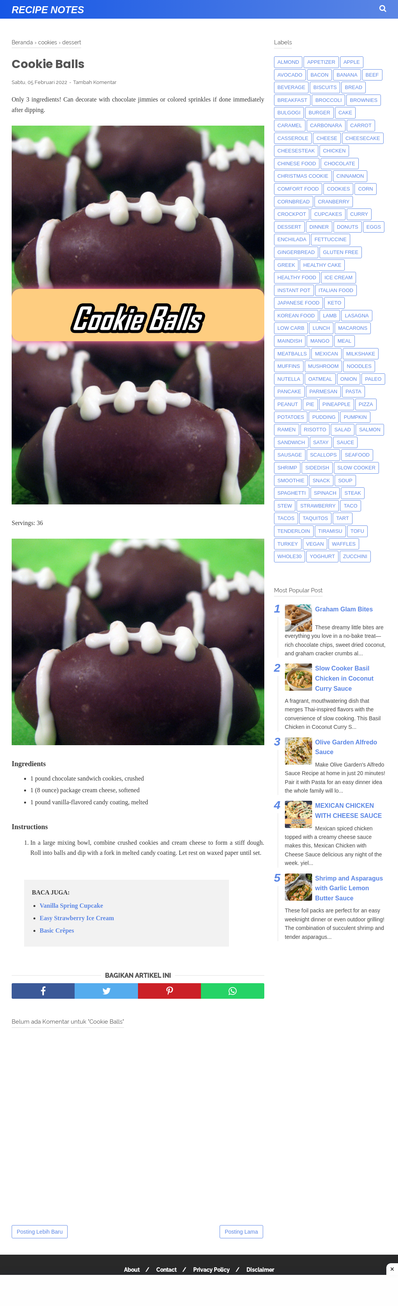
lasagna (356, 316)
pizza (366, 404)
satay (321, 442)
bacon (319, 75)
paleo (373, 379)
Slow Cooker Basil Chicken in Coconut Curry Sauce (344, 678)
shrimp (287, 468)
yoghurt (322, 556)
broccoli (328, 100)
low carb (291, 328)
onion (348, 379)
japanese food (298, 303)
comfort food (298, 189)
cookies (338, 189)
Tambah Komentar (95, 82)
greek (286, 265)
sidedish (317, 468)
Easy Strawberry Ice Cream (77, 918)
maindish (290, 341)
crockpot (292, 214)
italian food (336, 290)
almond (288, 62)
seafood (357, 455)
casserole (293, 138)
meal (344, 341)
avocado (290, 75)
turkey (288, 544)
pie (310, 404)
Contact (166, 1270)
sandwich (291, 442)
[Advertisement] (199, 1290)
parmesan (323, 391)
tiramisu (330, 531)
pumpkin (355, 417)
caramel (290, 125)
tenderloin (294, 531)
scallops (323, 455)
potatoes (291, 417)
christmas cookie (303, 176)
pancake (289, 391)
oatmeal (320, 379)
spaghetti (292, 493)
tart (342, 518)
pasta (353, 391)
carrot (361, 125)
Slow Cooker (356, 468)
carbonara (326, 125)
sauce (345, 442)
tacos (286, 518)
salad (342, 429)
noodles (359, 366)
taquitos (315, 518)
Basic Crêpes (57, 930)
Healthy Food (297, 277)
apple (352, 62)
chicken (334, 151)
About (132, 1270)
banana (347, 75)
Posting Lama (241, 1232)
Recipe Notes (48, 9)
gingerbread (296, 252)
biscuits (325, 87)
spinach (325, 493)
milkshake (360, 354)
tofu (357, 531)
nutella (289, 379)
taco (350, 506)
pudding (323, 417)
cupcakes (328, 214)
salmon (370, 429)
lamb (330, 316)
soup (345, 480)
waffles (344, 544)
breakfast (292, 100)
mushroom (323, 366)
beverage (291, 87)
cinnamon (350, 176)
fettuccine (330, 239)
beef (372, 75)
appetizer (321, 62)
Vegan (315, 544)
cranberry (333, 202)
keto (334, 303)
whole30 (290, 556)
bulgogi (289, 113)
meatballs (292, 354)
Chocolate (339, 163)
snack (321, 480)
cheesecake (363, 138)
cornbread (294, 202)
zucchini (355, 556)
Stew (285, 506)
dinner (319, 227)
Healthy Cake (322, 265)
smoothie (291, 480)
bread (353, 87)
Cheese (326, 138)
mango (319, 341)
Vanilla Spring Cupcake (71, 905)
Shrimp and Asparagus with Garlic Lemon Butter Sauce (349, 888)
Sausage (290, 455)
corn (365, 189)
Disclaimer (260, 1270)
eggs (374, 227)
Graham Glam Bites (344, 609)
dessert (289, 227)
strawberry (317, 506)
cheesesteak (296, 151)
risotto (315, 429)
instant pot (294, 290)
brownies (363, 100)
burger (319, 113)
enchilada (292, 239)
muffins (289, 366)
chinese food (297, 163)
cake (345, 113)
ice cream (339, 277)
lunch (321, 328)
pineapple (337, 404)
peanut (288, 404)
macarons (352, 328)
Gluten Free (340, 252)
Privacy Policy (211, 1270)
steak (352, 493)
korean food (296, 316)
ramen (287, 429)
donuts (347, 227)
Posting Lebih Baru (40, 1232)
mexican (326, 354)
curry (359, 214)
